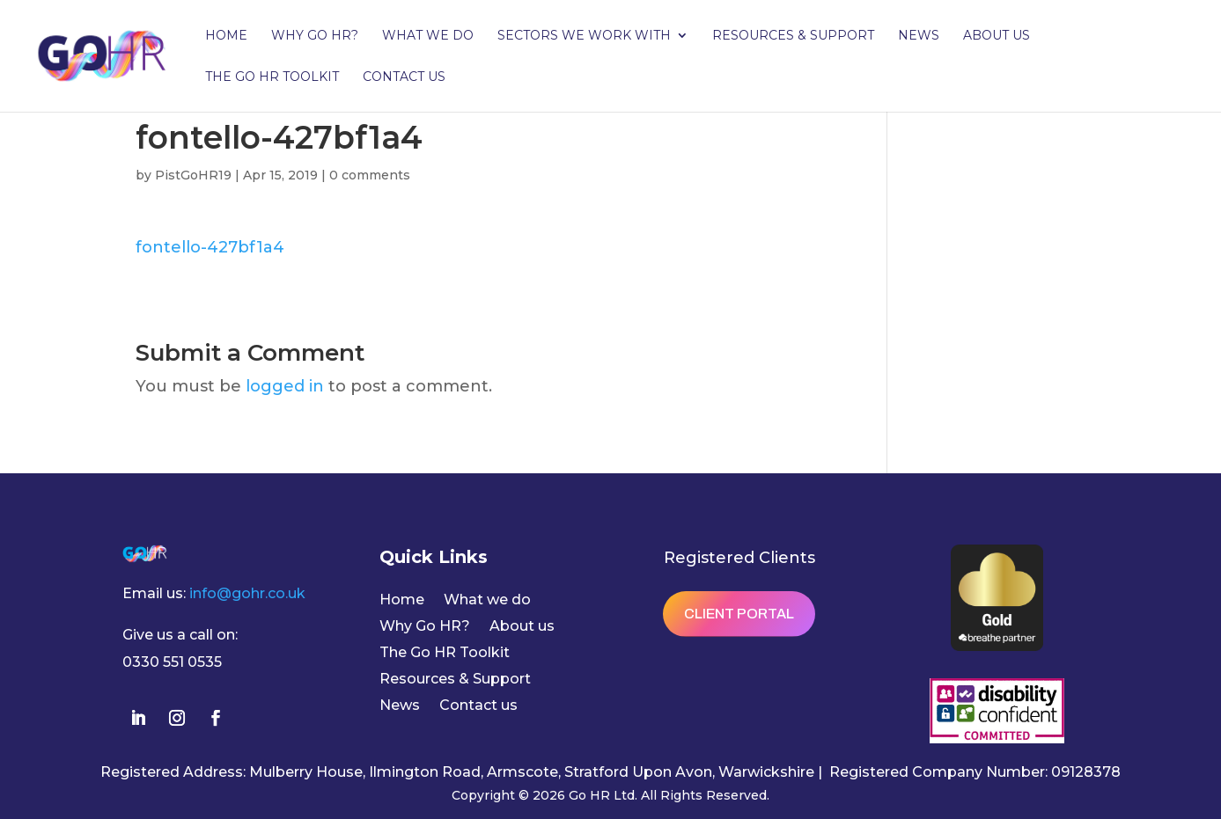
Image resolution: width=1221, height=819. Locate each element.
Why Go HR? (314, 36)
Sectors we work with (584, 36)
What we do (428, 36)
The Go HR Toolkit (272, 77)
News (918, 36)
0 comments (369, 175)
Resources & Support (793, 36)
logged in (285, 386)
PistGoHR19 (193, 175)
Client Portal (739, 613)
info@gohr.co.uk (247, 593)
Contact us (404, 77)
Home (226, 36)
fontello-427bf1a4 (210, 247)
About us (996, 36)
